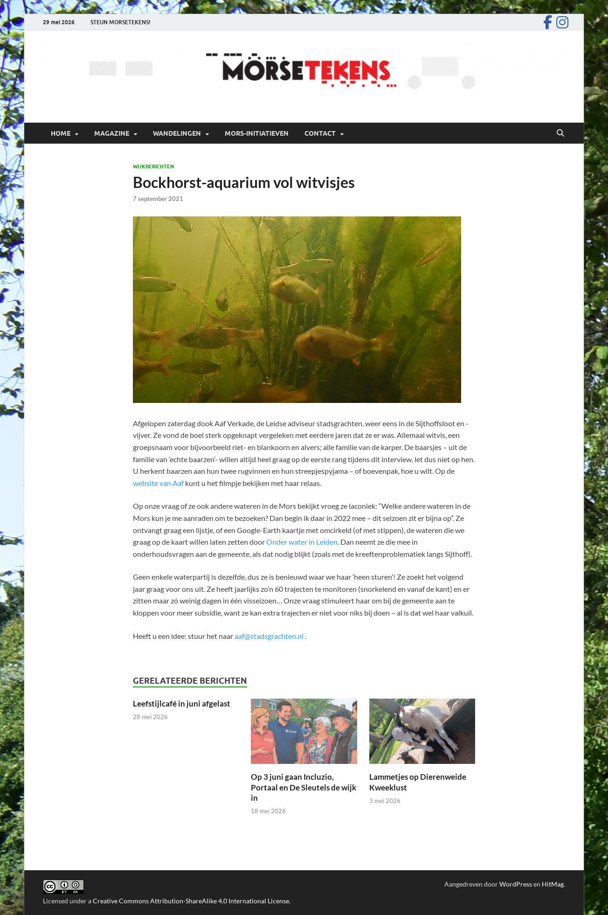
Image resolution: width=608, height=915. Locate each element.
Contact (320, 133)
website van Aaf (158, 482)
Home (60, 133)
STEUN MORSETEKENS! (120, 22)
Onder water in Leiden (302, 541)
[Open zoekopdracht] (560, 133)
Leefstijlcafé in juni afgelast (181, 703)
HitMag (553, 884)
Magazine (111, 133)
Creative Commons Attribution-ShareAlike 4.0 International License (191, 901)
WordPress (515, 884)
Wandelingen (177, 133)
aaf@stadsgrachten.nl (269, 635)
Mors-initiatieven (257, 133)
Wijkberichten (153, 166)
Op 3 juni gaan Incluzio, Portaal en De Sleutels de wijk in (303, 787)
